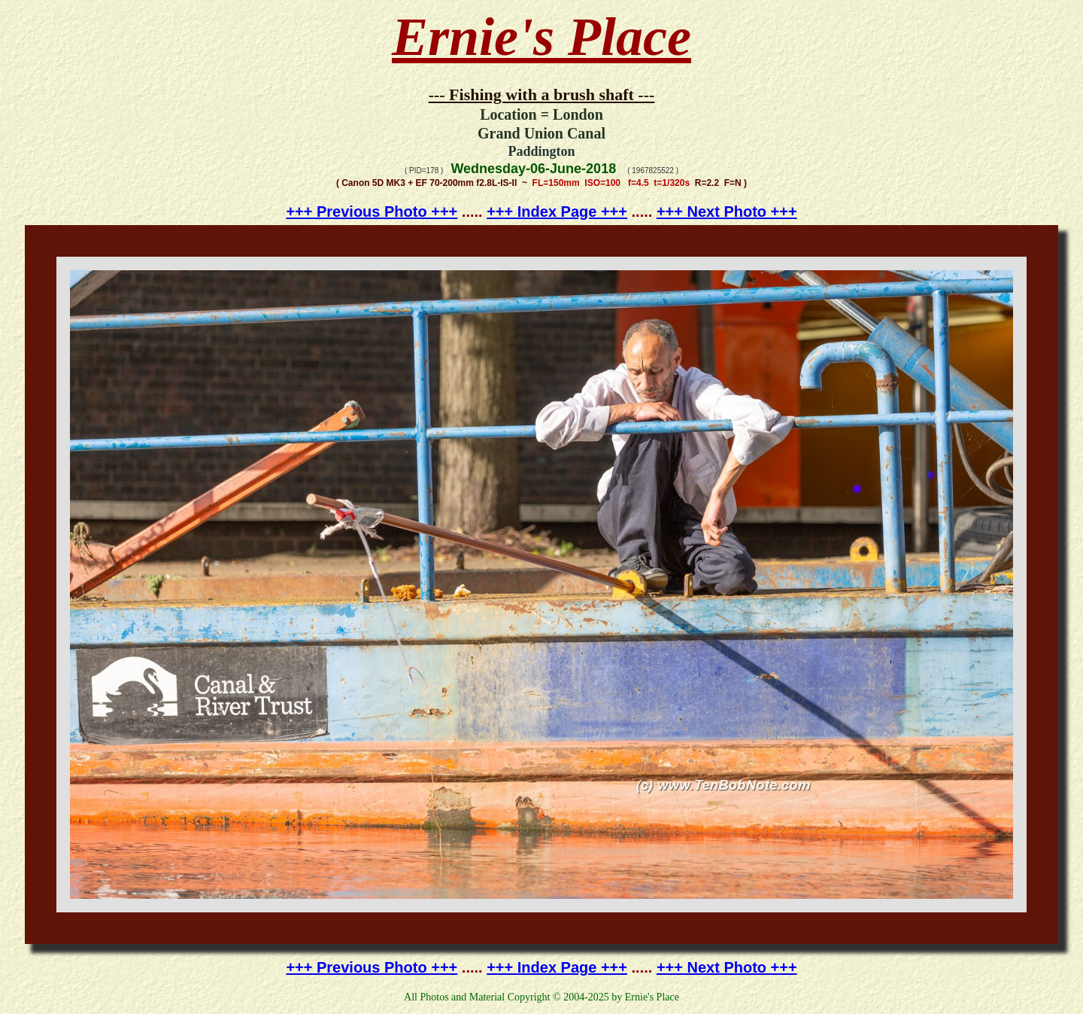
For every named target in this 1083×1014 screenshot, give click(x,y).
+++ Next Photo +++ (727, 211)
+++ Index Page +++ (557, 211)
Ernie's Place (541, 37)
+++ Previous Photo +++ (371, 211)
